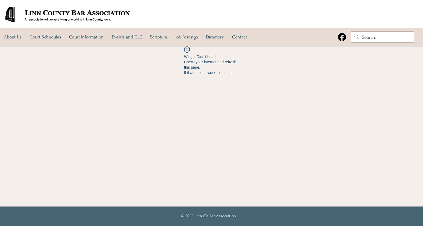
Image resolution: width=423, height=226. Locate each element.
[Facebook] (342, 37)
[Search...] (382, 37)
